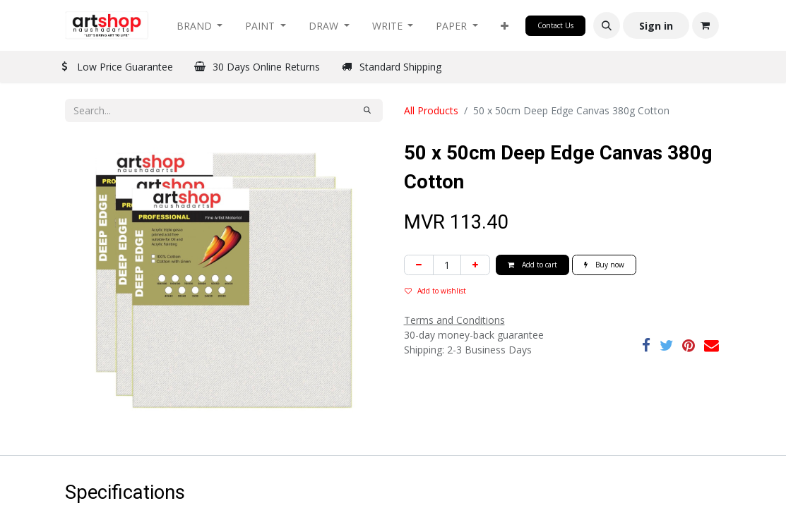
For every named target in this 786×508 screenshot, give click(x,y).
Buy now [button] (604, 265)
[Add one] (475, 265)
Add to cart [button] (532, 265)
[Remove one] (419, 265)
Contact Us (555, 25)
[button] (504, 26)
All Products (431, 110)
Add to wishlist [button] (435, 291)
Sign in (656, 25)
